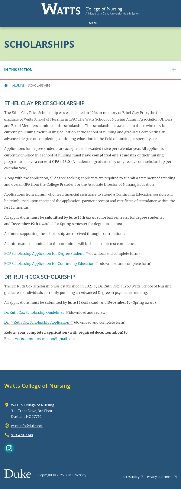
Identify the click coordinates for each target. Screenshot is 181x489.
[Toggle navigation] (90, 69)
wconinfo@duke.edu (27, 425)
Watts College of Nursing (37, 385)
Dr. (7, 322)
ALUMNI (18, 85)
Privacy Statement (160, 477)
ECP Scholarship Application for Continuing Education (49, 263)
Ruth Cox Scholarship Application (41, 322)
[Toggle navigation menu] (90, 22)
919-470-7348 (22, 435)
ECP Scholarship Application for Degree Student (44, 253)
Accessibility (131, 477)
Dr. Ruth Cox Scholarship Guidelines (34, 312)
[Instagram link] (9, 448)
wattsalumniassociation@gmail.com (45, 339)
